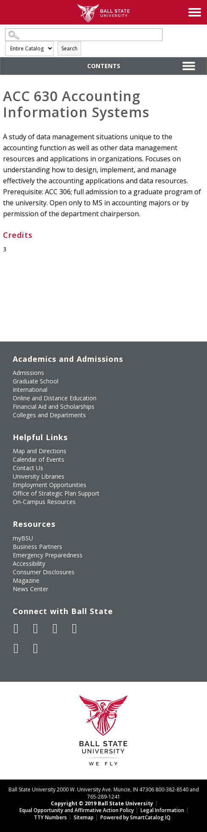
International (30, 390)
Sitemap (84, 817)
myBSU (23, 538)
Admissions (28, 373)
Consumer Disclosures (44, 572)
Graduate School (35, 381)
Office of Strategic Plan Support (56, 493)
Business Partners (37, 547)
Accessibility (29, 563)
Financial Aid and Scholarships (53, 406)
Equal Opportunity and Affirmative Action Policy (76, 810)
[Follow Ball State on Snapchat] (35, 648)
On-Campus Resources (44, 502)
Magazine (26, 580)
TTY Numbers (50, 817)
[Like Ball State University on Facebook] (16, 628)
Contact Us (28, 468)
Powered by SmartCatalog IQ (135, 817)
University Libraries (38, 476)
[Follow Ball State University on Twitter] (35, 628)
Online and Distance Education (55, 398)
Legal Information (162, 810)
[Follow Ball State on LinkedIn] (16, 648)
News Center (30, 589)
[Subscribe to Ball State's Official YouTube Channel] (55, 628)
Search (69, 48)
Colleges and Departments (49, 415)
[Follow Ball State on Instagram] (74, 628)
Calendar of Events (38, 459)
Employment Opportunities (49, 485)
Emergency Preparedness (48, 555)
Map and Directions (39, 451)
